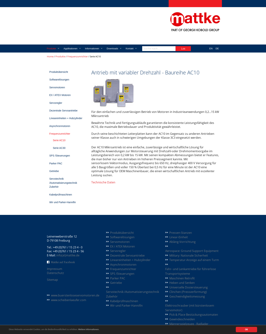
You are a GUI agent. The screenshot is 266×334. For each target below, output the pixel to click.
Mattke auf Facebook (63, 262)
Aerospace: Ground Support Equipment (192, 251)
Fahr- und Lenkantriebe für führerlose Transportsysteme (190, 271)
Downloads (113, 48)
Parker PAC (55, 163)
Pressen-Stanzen (180, 233)
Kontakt (130, 48)
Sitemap (52, 280)
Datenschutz (55, 273)
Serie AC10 (59, 140)
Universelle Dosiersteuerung (188, 287)
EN (211, 48)
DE (217, 48)
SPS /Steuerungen (59, 155)
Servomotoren (57, 87)
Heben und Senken (182, 283)
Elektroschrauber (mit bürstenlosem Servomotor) (189, 308)
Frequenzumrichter (77, 56)
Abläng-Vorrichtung (182, 242)
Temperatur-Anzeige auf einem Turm (194, 260)
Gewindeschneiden (182, 319)
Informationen (92, 48)
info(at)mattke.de (67, 255)
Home (50, 56)
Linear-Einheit (178, 237)
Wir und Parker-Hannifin (62, 202)
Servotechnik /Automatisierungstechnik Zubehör (63, 182)
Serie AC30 (59, 148)
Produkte (51, 48)
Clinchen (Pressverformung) (188, 292)
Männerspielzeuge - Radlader (188, 324)
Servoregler (55, 102)
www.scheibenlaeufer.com (68, 300)
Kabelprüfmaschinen (60, 194)
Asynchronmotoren (59, 126)
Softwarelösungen (59, 79)
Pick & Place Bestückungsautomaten (193, 315)
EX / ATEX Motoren (60, 95)
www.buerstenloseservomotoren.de (75, 295)
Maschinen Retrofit (182, 278)
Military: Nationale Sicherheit (188, 255)
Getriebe (54, 171)
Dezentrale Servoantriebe (63, 110)
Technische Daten (103, 182)
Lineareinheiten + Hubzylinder (65, 118)
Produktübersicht (58, 72)
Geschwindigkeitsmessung (187, 296)
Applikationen (71, 48)
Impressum (54, 269)
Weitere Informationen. (96, 329)
